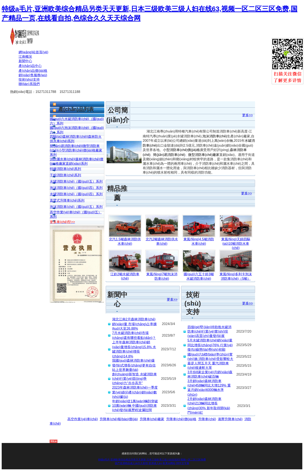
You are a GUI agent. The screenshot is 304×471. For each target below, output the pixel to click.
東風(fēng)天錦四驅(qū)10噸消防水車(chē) (235, 243)
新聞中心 (25, 61)
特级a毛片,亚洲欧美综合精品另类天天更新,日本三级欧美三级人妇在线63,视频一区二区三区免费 (152, 459)
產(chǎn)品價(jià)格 (33, 70)
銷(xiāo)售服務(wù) (33, 75)
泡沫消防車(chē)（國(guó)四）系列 (76, 188)
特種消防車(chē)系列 (65, 169)
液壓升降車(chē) (230, 419)
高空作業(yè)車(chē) (82, 419)
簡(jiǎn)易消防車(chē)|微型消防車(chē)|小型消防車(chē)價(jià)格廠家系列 (76, 150)
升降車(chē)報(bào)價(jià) (119, 419)
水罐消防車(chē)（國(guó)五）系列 (76, 181)
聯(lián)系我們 (29, 84)
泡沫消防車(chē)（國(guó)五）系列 (76, 207)
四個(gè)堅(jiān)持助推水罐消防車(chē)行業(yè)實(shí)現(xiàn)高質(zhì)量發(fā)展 (209, 331)
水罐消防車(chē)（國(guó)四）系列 (76, 194)
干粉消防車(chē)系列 (65, 175)
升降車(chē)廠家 (152, 419)
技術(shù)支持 (29, 79)
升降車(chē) (207, 419)
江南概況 (25, 56)
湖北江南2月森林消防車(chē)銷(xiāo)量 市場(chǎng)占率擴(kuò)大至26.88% (134, 323)
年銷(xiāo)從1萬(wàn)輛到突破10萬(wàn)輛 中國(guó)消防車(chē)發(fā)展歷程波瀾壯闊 (135, 405)
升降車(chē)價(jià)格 (181, 419)
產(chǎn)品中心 (30, 66)
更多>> (247, 115)
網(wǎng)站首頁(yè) (33, 52)
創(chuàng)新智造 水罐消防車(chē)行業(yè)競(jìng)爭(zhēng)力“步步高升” (134, 378)
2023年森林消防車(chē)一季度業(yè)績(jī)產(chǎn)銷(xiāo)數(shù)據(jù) (135, 392)
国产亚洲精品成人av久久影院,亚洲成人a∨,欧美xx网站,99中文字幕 (152, 463)
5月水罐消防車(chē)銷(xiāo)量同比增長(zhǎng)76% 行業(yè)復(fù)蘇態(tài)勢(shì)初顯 (210, 345)
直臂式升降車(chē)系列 (67, 200)
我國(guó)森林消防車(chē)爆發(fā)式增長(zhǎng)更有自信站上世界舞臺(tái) (134, 365)
